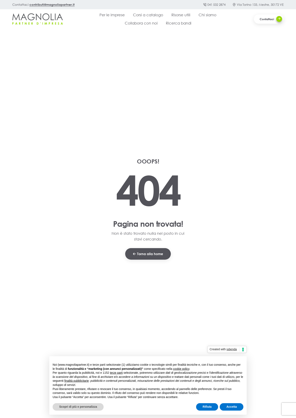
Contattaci (271, 19)
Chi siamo (207, 15)
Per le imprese (112, 15)
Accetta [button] (231, 406)
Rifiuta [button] (207, 406)
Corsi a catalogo (148, 15)
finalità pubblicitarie (76, 380)
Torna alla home (148, 254)
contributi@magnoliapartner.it (52, 4)
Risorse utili (180, 15)
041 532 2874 (214, 4)
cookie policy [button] (181, 368)
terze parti (116, 372)
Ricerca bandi (178, 23)
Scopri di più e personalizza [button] (78, 406)
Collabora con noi (141, 23)
